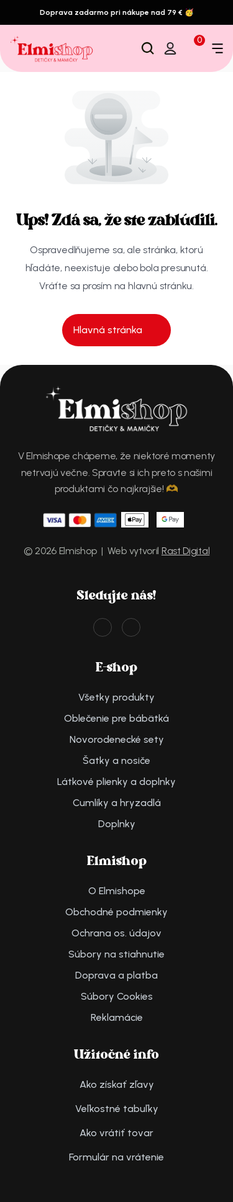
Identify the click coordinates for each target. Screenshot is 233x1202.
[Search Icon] (147, 48)
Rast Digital (185, 551)
